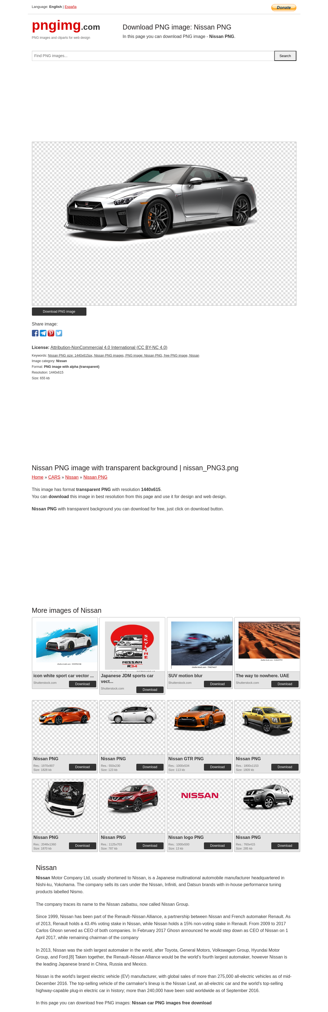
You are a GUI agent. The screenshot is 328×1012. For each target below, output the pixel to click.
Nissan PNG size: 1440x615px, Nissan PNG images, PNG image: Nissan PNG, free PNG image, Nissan (123, 355)
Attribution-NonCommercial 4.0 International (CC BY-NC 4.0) (108, 347)
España (70, 7)
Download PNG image (59, 311)
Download (82, 684)
